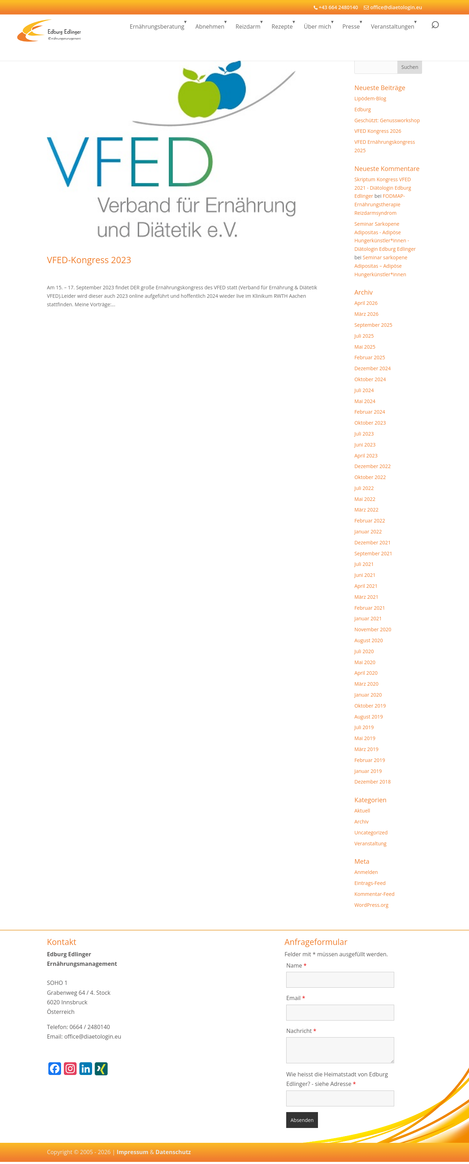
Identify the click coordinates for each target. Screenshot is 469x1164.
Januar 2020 (368, 694)
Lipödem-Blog (370, 98)
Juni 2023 (364, 444)
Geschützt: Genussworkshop (387, 120)
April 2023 (366, 455)
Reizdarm (248, 29)
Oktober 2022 (370, 477)
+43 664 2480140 (338, 7)
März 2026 (366, 314)
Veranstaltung (370, 843)
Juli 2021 (364, 564)
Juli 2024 (364, 390)
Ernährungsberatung (157, 29)
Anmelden (366, 872)
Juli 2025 (364, 335)
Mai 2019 (364, 738)
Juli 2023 (364, 433)
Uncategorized (370, 832)
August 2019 (368, 716)
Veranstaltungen (392, 29)
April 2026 (366, 303)
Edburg (362, 109)
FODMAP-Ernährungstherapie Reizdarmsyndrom (379, 204)
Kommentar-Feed (374, 894)
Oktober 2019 (370, 705)
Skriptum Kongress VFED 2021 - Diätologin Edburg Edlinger (382, 188)
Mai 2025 (364, 346)
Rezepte (282, 29)
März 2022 (366, 509)
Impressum (133, 1152)
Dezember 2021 (372, 542)
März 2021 (366, 596)
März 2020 (366, 683)
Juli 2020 (364, 651)
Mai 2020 (364, 662)
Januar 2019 (368, 771)
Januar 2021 (368, 618)
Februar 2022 (369, 520)
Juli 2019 (364, 727)
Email (295, 998)
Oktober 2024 (370, 379)
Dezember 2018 (372, 781)
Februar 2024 (369, 411)
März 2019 (366, 749)
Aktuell (362, 810)
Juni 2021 (364, 575)
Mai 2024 (364, 401)
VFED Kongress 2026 (377, 131)
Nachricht (301, 1031)
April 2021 (366, 586)
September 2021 (373, 553)
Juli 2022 (364, 488)
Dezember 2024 (372, 368)
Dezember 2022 (372, 466)
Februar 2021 (369, 607)
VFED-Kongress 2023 (89, 260)
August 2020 (368, 640)
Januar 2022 (368, 531)
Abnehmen (210, 29)
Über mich (317, 29)
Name (296, 965)
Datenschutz (173, 1152)
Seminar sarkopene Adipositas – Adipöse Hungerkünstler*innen (380, 266)
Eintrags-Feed (370, 883)
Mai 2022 (364, 499)
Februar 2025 (369, 357)
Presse (351, 29)
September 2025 (373, 324)
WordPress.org (371, 905)
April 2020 (366, 672)
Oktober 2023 (370, 422)
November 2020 (372, 629)
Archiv (361, 821)
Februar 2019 (369, 760)
